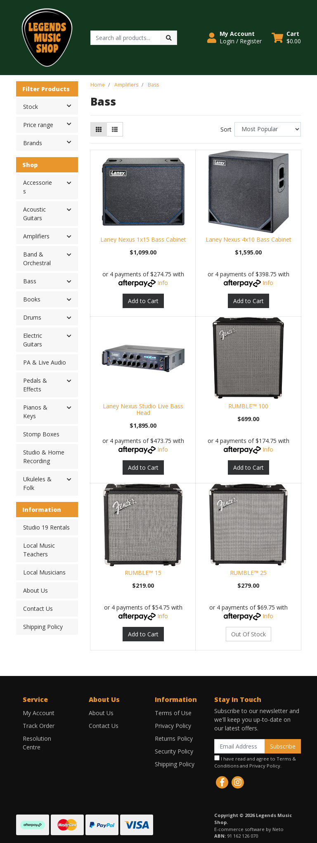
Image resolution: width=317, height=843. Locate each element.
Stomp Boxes (41, 434)
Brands (50, 142)
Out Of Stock (248, 634)
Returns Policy (174, 738)
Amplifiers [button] (36, 236)
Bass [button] (29, 281)
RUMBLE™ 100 (248, 406)
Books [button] (31, 299)
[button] (234, 37)
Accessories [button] (37, 187)
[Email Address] (239, 746)
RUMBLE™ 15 (143, 573)
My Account (38, 713)
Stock (50, 106)
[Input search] (125, 38)
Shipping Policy (43, 627)
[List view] (114, 129)
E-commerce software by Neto (249, 829)
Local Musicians (44, 572)
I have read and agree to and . (255, 762)
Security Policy (174, 751)
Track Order (38, 726)
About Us (35, 590)
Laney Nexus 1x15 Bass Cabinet (143, 239)
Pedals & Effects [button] (35, 385)
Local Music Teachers (39, 550)
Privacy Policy (173, 726)
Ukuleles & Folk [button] (37, 483)
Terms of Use (173, 713)
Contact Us (38, 608)
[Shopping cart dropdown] (286, 37)
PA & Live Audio (44, 362)
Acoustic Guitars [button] (34, 213)
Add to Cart (143, 301)
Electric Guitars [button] (32, 340)
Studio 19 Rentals (46, 527)
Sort (226, 129)
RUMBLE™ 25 (248, 573)
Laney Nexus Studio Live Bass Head (143, 409)
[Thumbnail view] (98, 129)
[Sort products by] (267, 129)
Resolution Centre (37, 743)
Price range (50, 124)
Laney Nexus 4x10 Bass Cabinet (248, 239)
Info (162, 283)
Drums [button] (32, 317)
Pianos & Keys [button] (35, 411)
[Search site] (169, 38)
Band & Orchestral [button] (37, 258)
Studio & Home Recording (43, 456)
